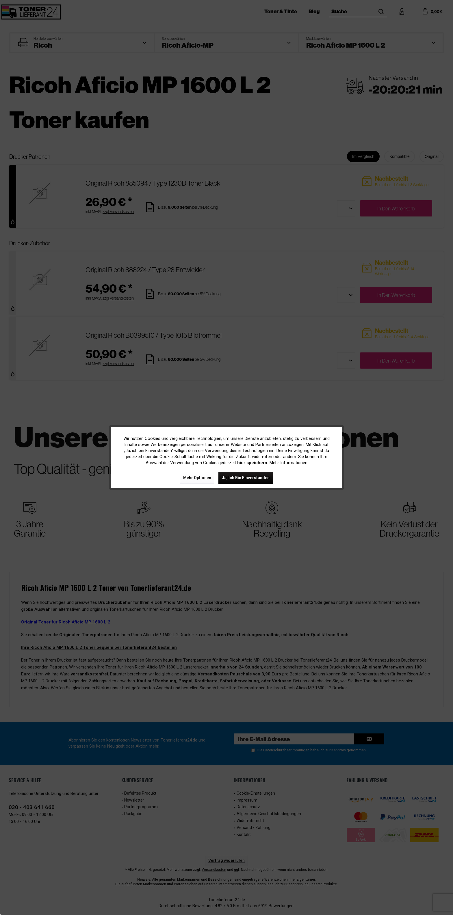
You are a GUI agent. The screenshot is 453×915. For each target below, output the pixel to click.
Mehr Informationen (288, 462)
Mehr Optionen (197, 477)
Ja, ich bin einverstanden (246, 477)
